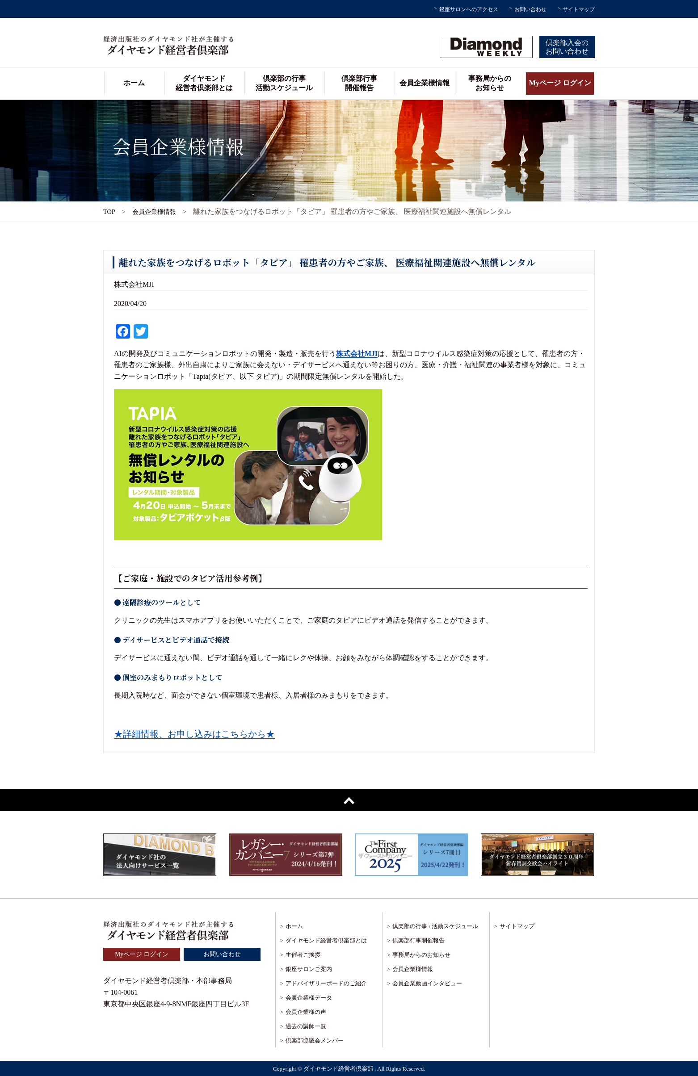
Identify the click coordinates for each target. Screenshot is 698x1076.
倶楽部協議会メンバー (315, 1040)
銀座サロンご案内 (309, 969)
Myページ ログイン (560, 83)
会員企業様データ (309, 997)
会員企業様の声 (306, 1012)
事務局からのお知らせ (489, 83)
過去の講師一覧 (306, 1026)
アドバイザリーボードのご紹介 (326, 983)
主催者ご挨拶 (303, 954)
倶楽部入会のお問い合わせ (567, 47)
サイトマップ (579, 9)
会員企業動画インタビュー (427, 983)
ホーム (134, 83)
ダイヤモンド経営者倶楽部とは (204, 83)
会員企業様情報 (424, 83)
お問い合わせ (530, 9)
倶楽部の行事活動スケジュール (284, 83)
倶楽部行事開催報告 (359, 83)
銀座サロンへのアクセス (468, 9)
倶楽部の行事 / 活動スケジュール (435, 926)
